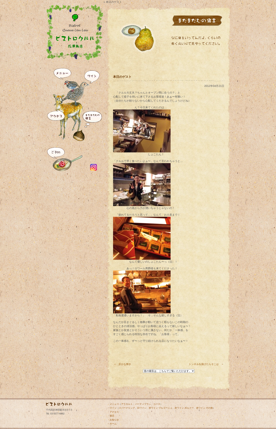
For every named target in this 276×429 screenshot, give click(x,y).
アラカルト (127, 404)
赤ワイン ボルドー (184, 408)
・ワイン (112, 408)
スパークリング (127, 408)
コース (156, 404)
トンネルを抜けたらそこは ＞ (206, 364)
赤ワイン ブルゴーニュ (160, 408)
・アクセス (113, 412)
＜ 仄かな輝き (122, 364)
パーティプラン (143, 404)
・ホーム (112, 423)
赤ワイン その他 (204, 408)
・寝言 (110, 415)
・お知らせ (113, 419)
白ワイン (141, 408)
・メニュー (113, 404)
